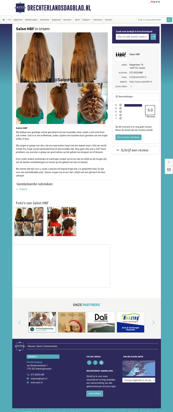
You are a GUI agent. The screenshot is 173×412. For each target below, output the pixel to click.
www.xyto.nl (37, 382)
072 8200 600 (37, 374)
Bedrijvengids (31, 20)
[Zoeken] (169, 19)
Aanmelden (94, 393)
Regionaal (56, 20)
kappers (23, 189)
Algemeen (17, 20)
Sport (77, 20)
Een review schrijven (128, 137)
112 (9, 20)
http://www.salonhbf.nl (140, 81)
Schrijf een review (131, 150)
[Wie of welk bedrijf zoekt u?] (132, 37)
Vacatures (97, 20)
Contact (108, 20)
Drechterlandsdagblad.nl (59, 8)
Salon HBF (134, 54)
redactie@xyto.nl (39, 378)
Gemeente (44, 20)
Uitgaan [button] (85, 20)
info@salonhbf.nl (137, 77)
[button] (16, 323)
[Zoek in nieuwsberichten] (151, 19)
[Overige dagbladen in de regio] (138, 380)
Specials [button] (67, 20)
